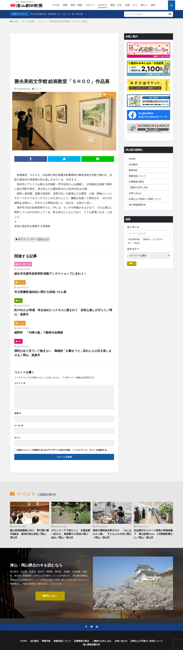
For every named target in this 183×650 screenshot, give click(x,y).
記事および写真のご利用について (145, 199)
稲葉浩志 (52, 14)
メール (18, 425)
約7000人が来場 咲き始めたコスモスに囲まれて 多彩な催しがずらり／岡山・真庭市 (63, 312)
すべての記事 (28, 21)
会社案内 (133, 164)
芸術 (19, 341)
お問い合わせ (135, 193)
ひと (135, 5)
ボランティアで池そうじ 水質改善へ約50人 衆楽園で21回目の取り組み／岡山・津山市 (70, 534)
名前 (17, 413)
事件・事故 (76, 5)
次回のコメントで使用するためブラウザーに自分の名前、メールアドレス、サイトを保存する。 (63, 450)
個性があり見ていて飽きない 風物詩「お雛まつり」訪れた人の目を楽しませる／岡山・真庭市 (63, 353)
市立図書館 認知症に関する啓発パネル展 (40, 291)
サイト (17, 438)
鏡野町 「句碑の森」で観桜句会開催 (38, 332)
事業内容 (133, 170)
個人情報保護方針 (137, 204)
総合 (153, 5)
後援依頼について (137, 176)
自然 (127, 5)
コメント (19, 383)
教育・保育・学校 (24, 264)
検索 (131, 263)
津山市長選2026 (38, 14)
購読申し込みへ (50, 595)
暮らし (144, 5)
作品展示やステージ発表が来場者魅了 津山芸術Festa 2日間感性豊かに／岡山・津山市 (153, 534)
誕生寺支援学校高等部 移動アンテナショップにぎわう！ (50, 273)
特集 (65, 5)
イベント (102, 5)
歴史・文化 (116, 5)
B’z (73, 14)
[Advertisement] (64, 48)
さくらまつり (64, 14)
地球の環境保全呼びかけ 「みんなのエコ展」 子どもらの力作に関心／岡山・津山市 (112, 534)
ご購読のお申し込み (138, 187)
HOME (56, 5)
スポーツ (90, 5)
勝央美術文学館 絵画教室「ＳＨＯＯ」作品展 (68, 21)
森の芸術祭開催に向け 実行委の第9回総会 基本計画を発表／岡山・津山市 (29, 534)
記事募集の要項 (136, 181)
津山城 (79, 14)
